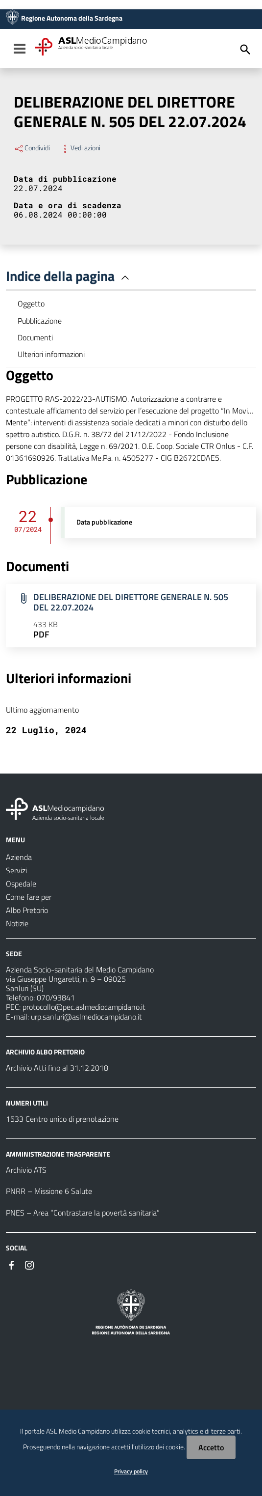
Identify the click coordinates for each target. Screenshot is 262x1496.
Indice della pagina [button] (69, 275)
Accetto (211, 1447)
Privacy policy (131, 1471)
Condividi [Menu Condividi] (32, 147)
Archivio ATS (26, 1170)
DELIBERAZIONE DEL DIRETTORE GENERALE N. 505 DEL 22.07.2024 (130, 602)
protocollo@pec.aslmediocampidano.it (84, 1007)
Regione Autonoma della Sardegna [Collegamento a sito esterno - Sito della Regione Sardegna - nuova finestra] (71, 18)
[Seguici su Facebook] (12, 1264)
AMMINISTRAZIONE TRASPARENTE (58, 1154)
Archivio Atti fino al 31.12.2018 (57, 1068)
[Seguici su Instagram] (29, 1264)
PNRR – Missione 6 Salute (49, 1191)
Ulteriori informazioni (51, 354)
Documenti (35, 337)
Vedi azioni (80, 147)
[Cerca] (245, 49)
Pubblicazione (40, 321)
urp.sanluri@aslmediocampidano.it (86, 1017)
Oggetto (31, 303)
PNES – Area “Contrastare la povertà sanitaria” (83, 1213)
